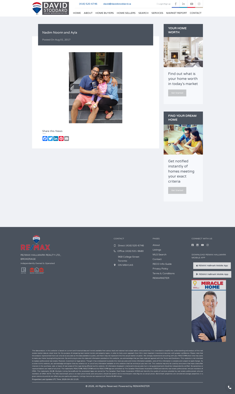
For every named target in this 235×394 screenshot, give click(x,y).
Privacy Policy (225, 268)
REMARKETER (226, 278)
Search (143, 13)
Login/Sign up (164, 4)
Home (77, 13)
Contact (195, 13)
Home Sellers (126, 13)
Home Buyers (104, 13)
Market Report (176, 13)
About (88, 13)
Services (157, 13)
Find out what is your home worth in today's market (183, 79)
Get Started (177, 93)
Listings (222, 249)
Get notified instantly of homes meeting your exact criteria (181, 171)
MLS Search (225, 254)
